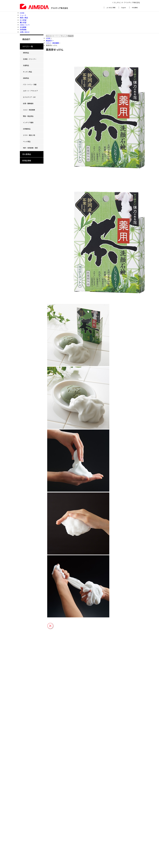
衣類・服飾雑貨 (28, 103)
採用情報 (23, 29)
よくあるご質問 (111, 7)
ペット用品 (26, 141)
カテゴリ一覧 (27, 46)
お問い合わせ (25, 32)
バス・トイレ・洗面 (29, 84)
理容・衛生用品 (28, 116)
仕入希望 (23, 20)
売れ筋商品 (26, 154)
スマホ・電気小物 (29, 135)
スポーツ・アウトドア (30, 91)
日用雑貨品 (26, 129)
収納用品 (26, 78)
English (123, 7)
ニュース (23, 15)
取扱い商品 (24, 17)
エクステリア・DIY (29, 97)
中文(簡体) (135, 7)
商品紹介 (49, 40)
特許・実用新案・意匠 (30, 148)
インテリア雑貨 (28, 122)
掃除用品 (26, 53)
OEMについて (25, 25)
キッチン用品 (27, 72)
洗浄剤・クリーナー (29, 59)
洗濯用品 (26, 65)
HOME (22, 13)
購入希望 (23, 22)
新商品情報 (26, 160)
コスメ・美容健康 (29, 110)
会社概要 (23, 27)
